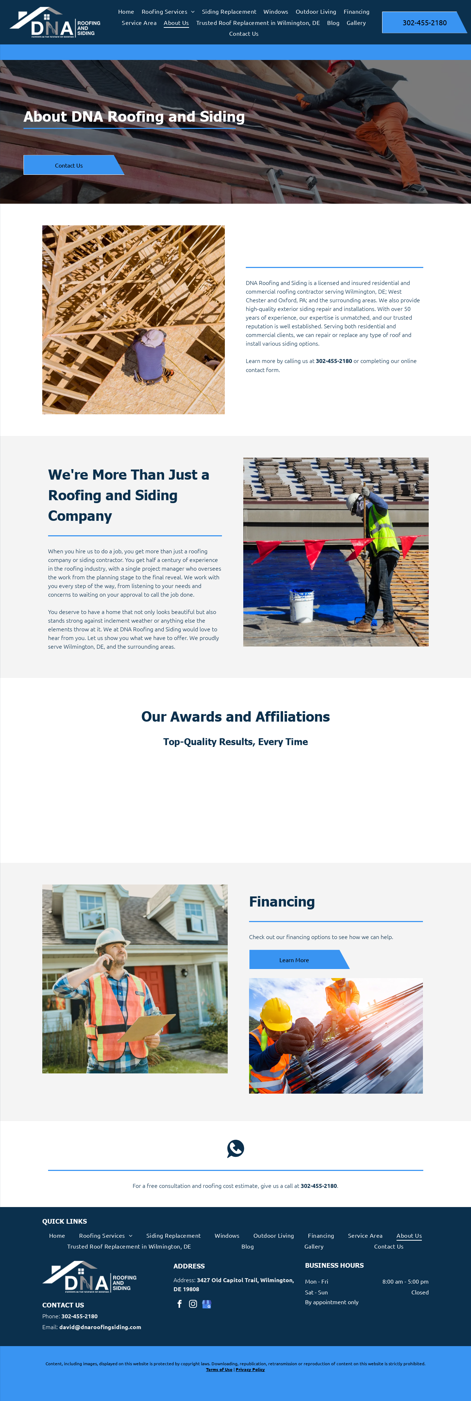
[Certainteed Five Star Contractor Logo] (378, 802)
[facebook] (179, 1304)
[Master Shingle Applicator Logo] (93, 802)
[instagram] (192, 1304)
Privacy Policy (250, 1369)
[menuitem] (126, 11)
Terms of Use (219, 1369)
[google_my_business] (206, 1304)
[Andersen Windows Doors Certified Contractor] (283, 802)
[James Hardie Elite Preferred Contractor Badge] (188, 802)
